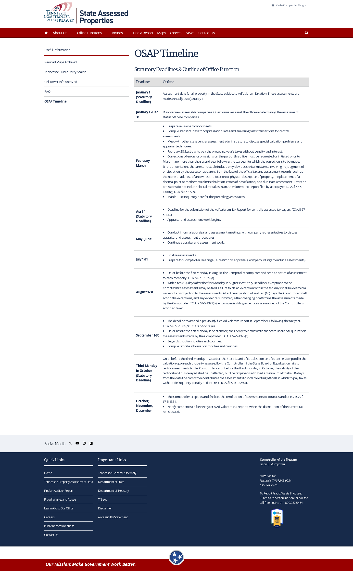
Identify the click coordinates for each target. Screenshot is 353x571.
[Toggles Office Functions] (107, 33)
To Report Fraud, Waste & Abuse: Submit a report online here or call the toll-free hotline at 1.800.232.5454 (284, 498)
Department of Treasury (113, 491)
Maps (161, 32)
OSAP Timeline (55, 101)
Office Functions (89, 32)
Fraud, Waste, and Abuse (60, 499)
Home (48, 473)
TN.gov (102, 499)
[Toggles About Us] (72, 33)
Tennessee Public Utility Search (65, 72)
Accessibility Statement (112, 517)
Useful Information (57, 50)
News (190, 32)
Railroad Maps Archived (60, 62)
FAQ (47, 91)
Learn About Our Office (59, 508)
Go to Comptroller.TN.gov (288, 6)
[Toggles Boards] (128, 33)
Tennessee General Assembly (117, 473)
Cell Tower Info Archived (60, 81)
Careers (175, 32)
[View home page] (59, 12)
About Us (60, 32)
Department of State (111, 482)
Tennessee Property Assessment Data (68, 482)
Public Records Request (59, 526)
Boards (117, 32)
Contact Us (206, 32)
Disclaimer (105, 508)
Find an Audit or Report (58, 491)
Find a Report (143, 32)
